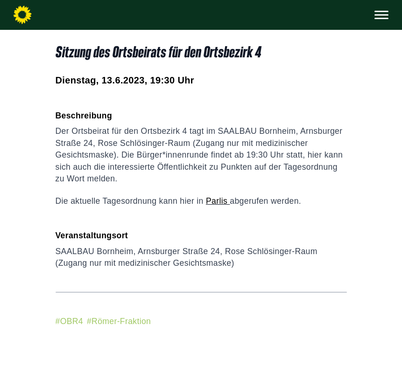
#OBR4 (69, 321)
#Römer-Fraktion (119, 321)
